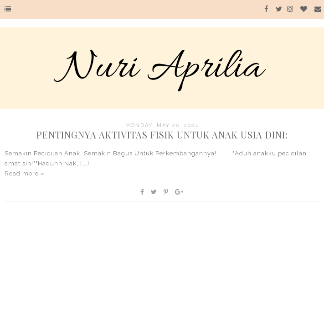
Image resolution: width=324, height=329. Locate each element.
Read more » (25, 173)
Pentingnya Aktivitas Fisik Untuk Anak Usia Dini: (162, 134)
